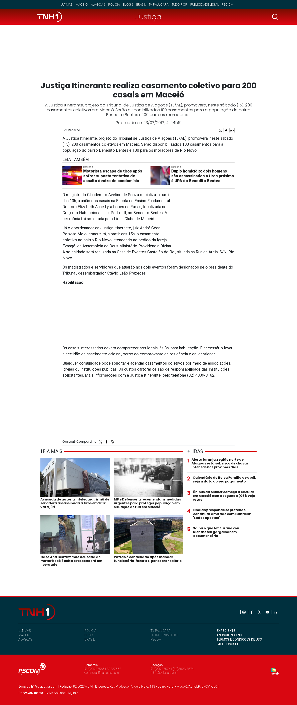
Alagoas (98, 4)
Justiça (148, 16)
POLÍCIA (90, 631)
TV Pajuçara (159, 4)
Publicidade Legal (204, 4)
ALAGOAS (25, 639)
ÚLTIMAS (24, 631)
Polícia (114, 4)
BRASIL (89, 639)
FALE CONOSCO (228, 644)
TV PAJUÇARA (161, 631)
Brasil (140, 4)
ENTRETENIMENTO (164, 635)
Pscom (227, 4)
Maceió (82, 4)
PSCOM (156, 639)
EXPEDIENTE (226, 631)
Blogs (128, 4)
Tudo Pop (179, 4)
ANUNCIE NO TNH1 (230, 635)
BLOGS (89, 635)
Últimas (66, 4)
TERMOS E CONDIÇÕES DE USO (239, 639)
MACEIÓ (24, 635)
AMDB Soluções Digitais (61, 693)
